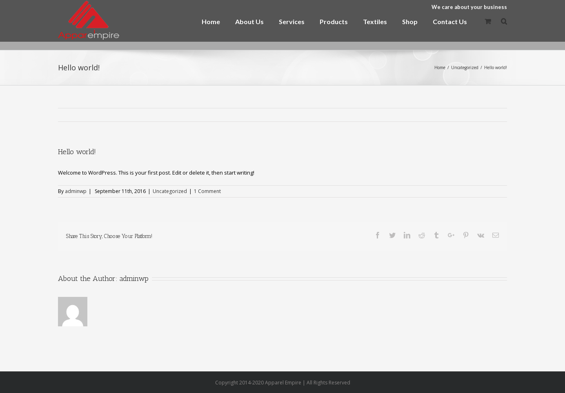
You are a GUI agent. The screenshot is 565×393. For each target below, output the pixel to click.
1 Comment (207, 191)
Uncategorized (170, 191)
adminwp (76, 191)
